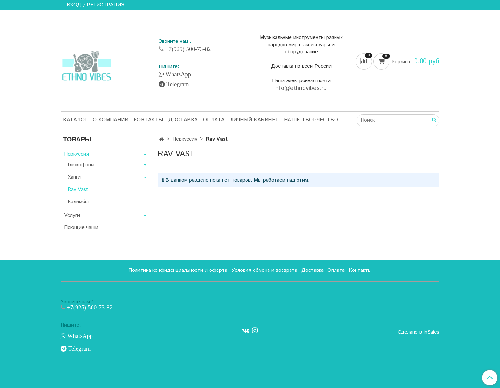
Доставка (183, 120)
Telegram (177, 84)
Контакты (148, 120)
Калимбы (78, 201)
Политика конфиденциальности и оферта (178, 270)
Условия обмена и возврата (264, 270)
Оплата (214, 120)
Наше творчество (311, 120)
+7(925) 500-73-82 (187, 49)
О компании (111, 120)
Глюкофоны (81, 165)
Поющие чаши (81, 227)
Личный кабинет (254, 120)
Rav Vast (78, 189)
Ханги (74, 177)
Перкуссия (185, 139)
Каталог (75, 120)
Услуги (72, 215)
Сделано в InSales (418, 332)
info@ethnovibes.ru (301, 88)
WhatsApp (177, 74)
